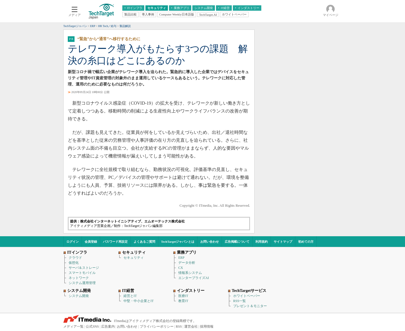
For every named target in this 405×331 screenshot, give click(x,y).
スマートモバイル (82, 273)
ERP (181, 258)
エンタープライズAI (193, 278)
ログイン (72, 241)
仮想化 (74, 263)
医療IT (183, 296)
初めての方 (306, 241)
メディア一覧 (73, 326)
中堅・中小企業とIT (138, 301)
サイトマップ (283, 241)
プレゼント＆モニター (250, 306)
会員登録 (91, 241)
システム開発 (79, 296)
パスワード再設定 (115, 241)
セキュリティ (133, 258)
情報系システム (190, 273)
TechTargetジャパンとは (178, 241)
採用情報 (206, 326)
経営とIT (130, 296)
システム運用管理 (82, 283)
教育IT (183, 301)
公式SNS (92, 326)
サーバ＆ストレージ (84, 268)
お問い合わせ (209, 241)
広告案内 (108, 326)
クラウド (75, 258)
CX (180, 268)
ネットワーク (79, 278)
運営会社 (191, 326)
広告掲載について (237, 241)
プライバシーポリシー (157, 326)
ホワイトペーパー (246, 296)
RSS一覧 (239, 301)
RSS (179, 326)
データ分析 (186, 263)
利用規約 (261, 241)
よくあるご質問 (144, 241)
